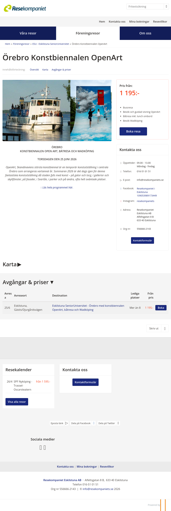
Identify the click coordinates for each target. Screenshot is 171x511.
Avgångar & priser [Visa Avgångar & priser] (61, 69)
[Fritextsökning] (145, 6)
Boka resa (133, 131)
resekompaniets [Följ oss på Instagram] (145, 201)
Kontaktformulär (142, 240)
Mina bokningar (139, 21)
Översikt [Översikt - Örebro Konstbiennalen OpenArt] (34, 69)
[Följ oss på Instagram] (45, 447)
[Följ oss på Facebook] (41, 447)
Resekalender (18, 369)
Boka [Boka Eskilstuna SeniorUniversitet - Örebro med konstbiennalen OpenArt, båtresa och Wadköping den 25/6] (161, 308)
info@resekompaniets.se (150, 179)
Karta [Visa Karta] (45, 69)
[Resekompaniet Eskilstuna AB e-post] (98, 489)
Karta (10, 264)
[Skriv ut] (157, 328)
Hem (102, 21)
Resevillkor (160, 21)
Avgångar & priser (26, 282)
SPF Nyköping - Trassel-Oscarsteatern (23, 385)
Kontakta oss (117, 21)
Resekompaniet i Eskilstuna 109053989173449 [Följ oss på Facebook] (147, 192)
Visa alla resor (17, 402)
